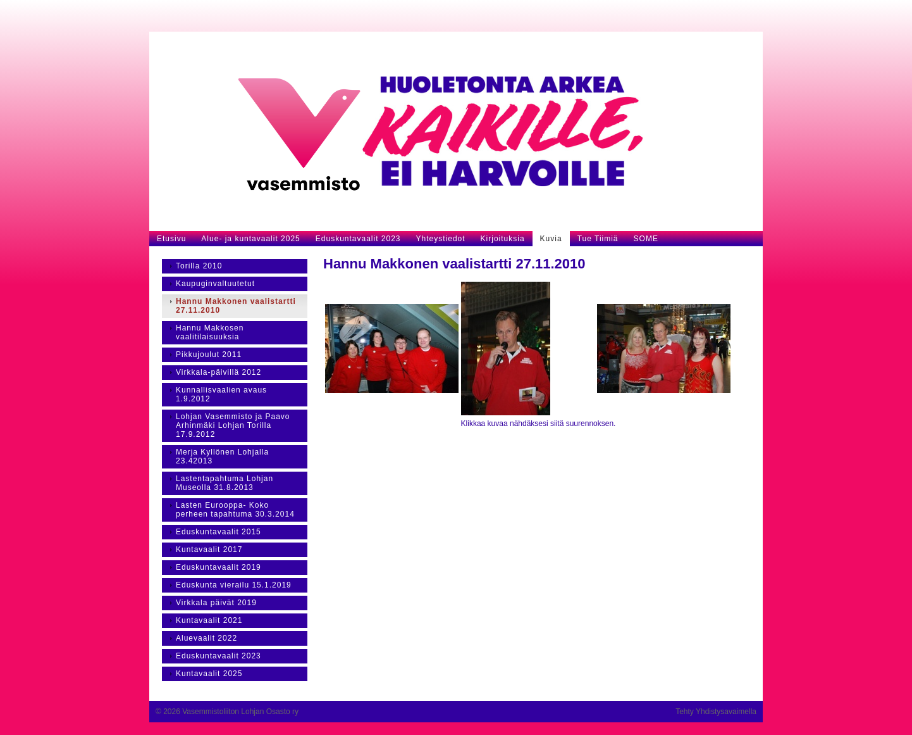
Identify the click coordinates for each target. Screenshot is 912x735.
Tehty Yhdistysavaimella (715, 711)
